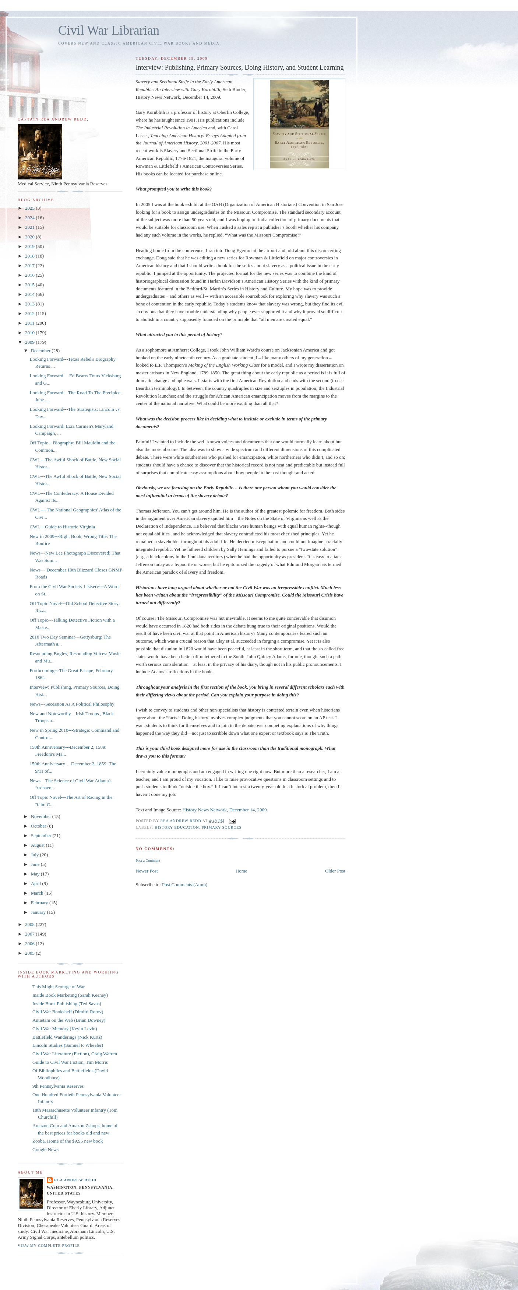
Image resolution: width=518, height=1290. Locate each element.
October (39, 826)
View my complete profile (49, 1246)
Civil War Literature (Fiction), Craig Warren (74, 1053)
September (42, 835)
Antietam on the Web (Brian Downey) (68, 1020)
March (38, 893)
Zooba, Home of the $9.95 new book (67, 1141)
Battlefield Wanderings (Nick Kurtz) (67, 1037)
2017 (30, 265)
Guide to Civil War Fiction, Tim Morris (70, 1062)
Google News (45, 1149)
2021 (30, 227)
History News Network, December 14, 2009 (224, 809)
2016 (30, 275)
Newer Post (146, 871)
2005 (30, 953)
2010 (30, 332)
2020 (30, 237)
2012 (30, 313)
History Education (177, 827)
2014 (30, 294)
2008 (30, 924)
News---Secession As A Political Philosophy (71, 704)
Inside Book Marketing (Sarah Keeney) (70, 995)
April (36, 883)
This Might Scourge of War (58, 986)
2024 (30, 217)
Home (241, 871)
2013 (30, 304)
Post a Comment (147, 861)
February (40, 902)
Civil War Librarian (108, 30)
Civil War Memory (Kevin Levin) (64, 1028)
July (35, 854)
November (41, 816)
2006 (30, 943)
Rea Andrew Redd (75, 1180)
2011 (30, 323)
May (36, 874)
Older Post (335, 871)
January (39, 912)
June (36, 864)
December (41, 350)
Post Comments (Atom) (185, 884)
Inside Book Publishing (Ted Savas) (66, 1003)
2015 (30, 284)
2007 (30, 934)
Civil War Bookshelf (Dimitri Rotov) (67, 1011)
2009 (30, 342)
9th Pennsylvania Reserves (58, 1086)
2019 (30, 246)
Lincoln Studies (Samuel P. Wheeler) (67, 1045)
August (38, 845)
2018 (30, 256)
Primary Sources (222, 827)
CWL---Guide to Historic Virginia (62, 526)
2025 (30, 208)
